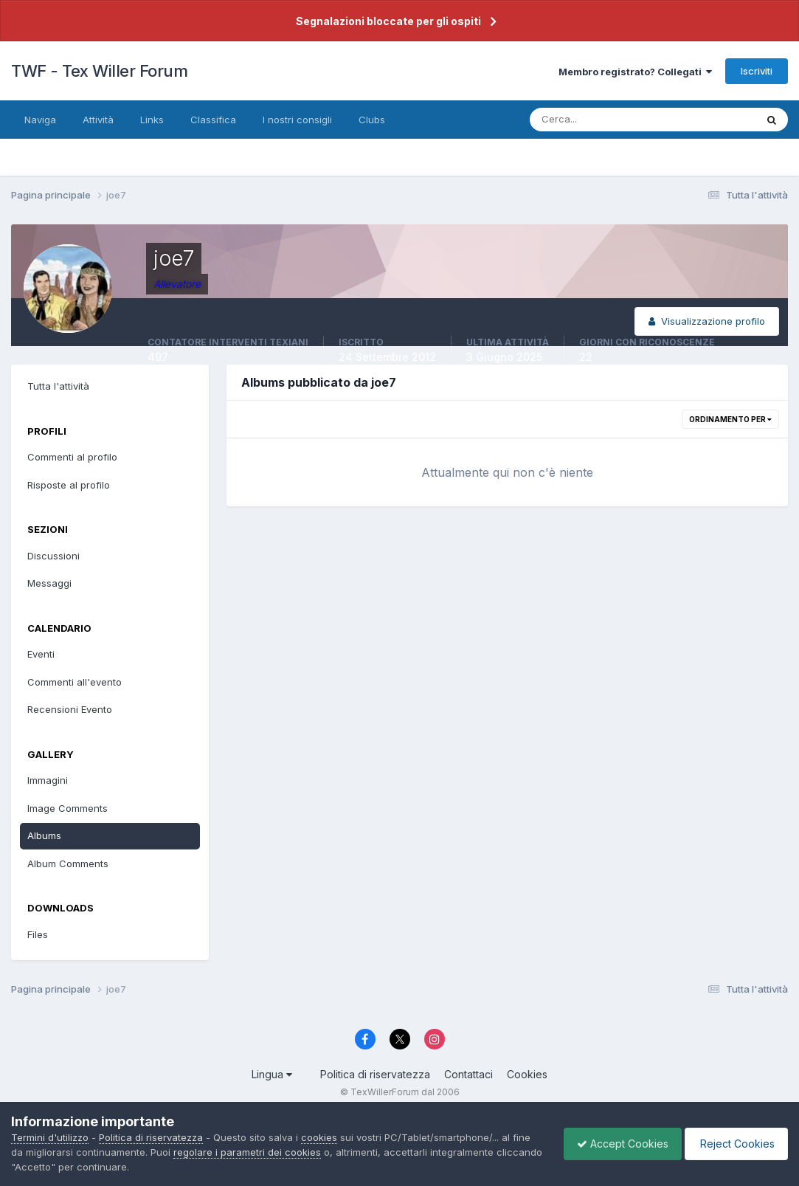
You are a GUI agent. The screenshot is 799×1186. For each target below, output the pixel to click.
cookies (319, 1137)
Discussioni (53, 556)
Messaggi (49, 583)
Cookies (527, 1074)
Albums (44, 835)
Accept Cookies (615, 1143)
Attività (98, 119)
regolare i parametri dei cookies (247, 1152)
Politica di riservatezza (375, 1074)
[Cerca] (595, 119)
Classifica (213, 119)
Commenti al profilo (72, 457)
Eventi (41, 654)
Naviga (40, 119)
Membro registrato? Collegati (635, 71)
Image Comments (67, 808)
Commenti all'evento (74, 682)
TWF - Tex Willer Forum (99, 70)
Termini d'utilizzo (50, 1137)
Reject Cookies (733, 1143)
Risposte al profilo (68, 485)
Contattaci (468, 1074)
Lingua (272, 1074)
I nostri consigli (297, 119)
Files (37, 934)
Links (152, 119)
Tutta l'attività (58, 386)
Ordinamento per (730, 419)
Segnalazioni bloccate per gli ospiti (388, 21)
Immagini (47, 780)
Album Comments (67, 863)
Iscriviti (756, 71)
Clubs (372, 119)
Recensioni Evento (69, 709)
